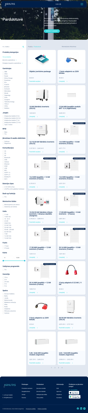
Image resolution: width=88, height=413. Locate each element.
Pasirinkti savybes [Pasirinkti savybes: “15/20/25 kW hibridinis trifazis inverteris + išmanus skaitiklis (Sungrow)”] (34, 222)
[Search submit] (23, 46)
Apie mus (58, 391)
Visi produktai (7, 57)
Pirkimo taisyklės (42, 408)
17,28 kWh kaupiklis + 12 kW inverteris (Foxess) (40, 248)
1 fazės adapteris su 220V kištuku (69, 72)
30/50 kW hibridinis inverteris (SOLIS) (70, 319)
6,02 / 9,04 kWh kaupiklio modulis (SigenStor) (68, 354)
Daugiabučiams (26, 391)
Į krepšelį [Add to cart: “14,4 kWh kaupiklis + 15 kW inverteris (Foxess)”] (62, 187)
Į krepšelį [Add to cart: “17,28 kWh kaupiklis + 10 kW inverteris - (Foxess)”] (62, 222)
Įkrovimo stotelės (41, 388)
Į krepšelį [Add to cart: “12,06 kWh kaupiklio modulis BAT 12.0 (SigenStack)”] (62, 116)
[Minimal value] (14, 260)
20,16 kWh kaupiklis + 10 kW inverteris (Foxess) (70, 248)
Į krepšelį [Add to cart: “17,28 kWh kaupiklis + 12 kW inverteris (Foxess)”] (32, 257)
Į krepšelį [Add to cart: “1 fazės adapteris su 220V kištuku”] (62, 81)
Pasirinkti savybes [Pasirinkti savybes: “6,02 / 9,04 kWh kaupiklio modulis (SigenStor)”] (64, 363)
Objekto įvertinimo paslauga (40, 71)
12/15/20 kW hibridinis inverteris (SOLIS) (41, 143)
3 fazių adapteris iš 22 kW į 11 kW (70, 283)
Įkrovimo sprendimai (9, 60)
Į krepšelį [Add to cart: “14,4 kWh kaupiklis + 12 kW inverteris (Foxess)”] (32, 187)
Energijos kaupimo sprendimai (13, 63)
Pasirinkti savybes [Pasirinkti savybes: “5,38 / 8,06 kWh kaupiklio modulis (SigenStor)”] (34, 363)
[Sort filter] (72, 46)
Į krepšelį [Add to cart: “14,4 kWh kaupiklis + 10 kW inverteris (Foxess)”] (62, 151)
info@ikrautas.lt (8, 397)
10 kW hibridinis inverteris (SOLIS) (39, 107)
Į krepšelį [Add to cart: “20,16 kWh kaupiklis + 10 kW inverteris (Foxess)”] (62, 257)
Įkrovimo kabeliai (41, 391)
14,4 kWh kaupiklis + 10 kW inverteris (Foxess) (69, 143)
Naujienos (59, 394)
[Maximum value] (20, 257)
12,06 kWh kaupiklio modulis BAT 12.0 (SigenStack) (70, 107)
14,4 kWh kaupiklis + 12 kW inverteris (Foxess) (39, 178)
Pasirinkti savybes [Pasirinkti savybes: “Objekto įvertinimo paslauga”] (34, 81)
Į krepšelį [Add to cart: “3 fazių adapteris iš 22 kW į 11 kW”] (62, 292)
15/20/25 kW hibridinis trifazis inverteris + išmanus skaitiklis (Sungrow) (40, 214)
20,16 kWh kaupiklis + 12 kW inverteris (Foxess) (40, 283)
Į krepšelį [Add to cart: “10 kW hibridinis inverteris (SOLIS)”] (32, 116)
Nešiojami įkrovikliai (42, 394)
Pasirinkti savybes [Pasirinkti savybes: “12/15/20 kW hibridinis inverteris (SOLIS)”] (34, 151)
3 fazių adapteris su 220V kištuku (39, 319)
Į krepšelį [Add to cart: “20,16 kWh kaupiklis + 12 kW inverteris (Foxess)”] (32, 292)
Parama (24, 397)
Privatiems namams (27, 388)
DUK (57, 388)
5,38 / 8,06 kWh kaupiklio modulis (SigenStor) (38, 354)
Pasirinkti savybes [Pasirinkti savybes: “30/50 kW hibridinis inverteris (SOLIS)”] (64, 327)
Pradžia (30, 46)
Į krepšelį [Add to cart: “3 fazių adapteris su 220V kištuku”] (32, 327)
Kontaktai (59, 397)
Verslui (23, 394)
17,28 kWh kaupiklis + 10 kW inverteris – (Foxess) (70, 213)
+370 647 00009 (8, 395)
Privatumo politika (31, 408)
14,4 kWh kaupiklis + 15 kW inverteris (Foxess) (69, 178)
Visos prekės (40, 397)
